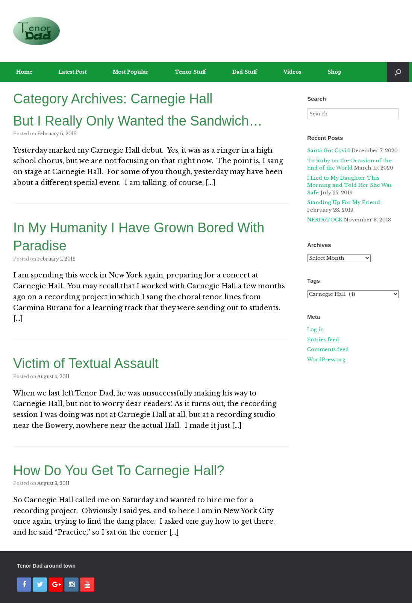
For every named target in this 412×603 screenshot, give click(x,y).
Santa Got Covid (328, 150)
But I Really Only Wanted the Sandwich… (137, 121)
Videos (292, 72)
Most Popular (130, 72)
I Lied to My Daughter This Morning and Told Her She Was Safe (349, 185)
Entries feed (323, 339)
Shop (334, 72)
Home (24, 72)
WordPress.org (326, 359)
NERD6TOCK (324, 220)
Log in (315, 329)
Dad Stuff (244, 72)
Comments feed (328, 349)
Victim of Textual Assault (86, 363)
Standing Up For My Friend (343, 202)
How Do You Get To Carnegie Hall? (118, 470)
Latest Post (72, 72)
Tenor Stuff (190, 72)
